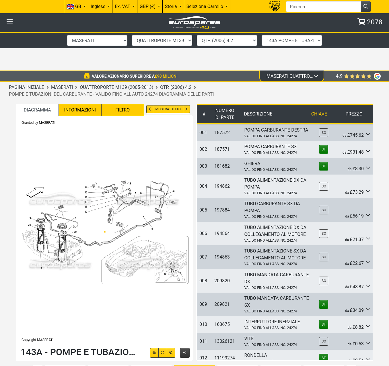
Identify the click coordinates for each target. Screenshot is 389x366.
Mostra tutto (168, 71)
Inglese (98, 6)
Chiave (319, 75)
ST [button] (324, 111)
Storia (171, 6)
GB (74, 7)
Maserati (62, 48)
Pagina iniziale (26, 48)
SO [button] (324, 94)
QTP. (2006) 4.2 (175, 48)
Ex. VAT (123, 6)
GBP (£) (148, 6)
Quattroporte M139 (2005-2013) (116, 48)
